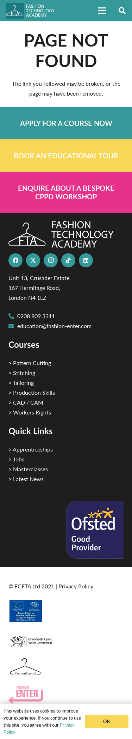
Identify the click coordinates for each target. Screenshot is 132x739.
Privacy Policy (75, 586)
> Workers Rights (29, 412)
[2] (66, 611)
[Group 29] (66, 695)
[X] (33, 260)
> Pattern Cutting (29, 363)
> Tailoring (21, 382)
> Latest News (26, 479)
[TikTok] (68, 260)
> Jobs (16, 459)
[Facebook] (15, 260)
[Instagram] (51, 260)
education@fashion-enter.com (54, 326)
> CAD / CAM (25, 402)
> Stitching (21, 373)
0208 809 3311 (36, 316)
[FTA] (33, 11)
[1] (66, 639)
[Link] (66, 123)
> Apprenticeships (30, 449)
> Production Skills (31, 392)
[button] (102, 10)
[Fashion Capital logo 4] (66, 666)
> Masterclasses (28, 469)
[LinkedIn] (86, 260)
